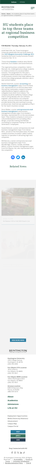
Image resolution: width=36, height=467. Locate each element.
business (14, 62)
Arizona (22, 2)
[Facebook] (12, 453)
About (10, 396)
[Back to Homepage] (18, 351)
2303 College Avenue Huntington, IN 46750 (15, 361)
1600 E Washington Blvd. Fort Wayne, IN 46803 (16, 380)
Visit (18, 432)
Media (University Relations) (18, 418)
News (9, 14)
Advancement (13, 421)
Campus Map (12, 424)
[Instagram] (15, 453)
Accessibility (18, 459)
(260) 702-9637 (13, 382)
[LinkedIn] (21, 453)
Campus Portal (13, 426)
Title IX (28, 463)
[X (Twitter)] (18, 453)
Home (3, 14)
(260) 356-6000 (13, 364)
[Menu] (32, 8)
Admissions (13, 404)
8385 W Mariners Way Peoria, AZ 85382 (15, 389)
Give (18, 440)
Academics (13, 400)
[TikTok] (24, 453)
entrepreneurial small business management (17, 110)
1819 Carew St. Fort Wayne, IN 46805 (15, 370)
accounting (24, 84)
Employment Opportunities (17, 416)
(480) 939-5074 (13, 392)
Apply (18, 436)
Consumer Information (21, 461)
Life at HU (12, 408)
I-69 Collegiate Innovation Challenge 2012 (19, 54)
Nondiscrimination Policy (14, 463)
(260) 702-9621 (13, 373)
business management (9, 86)
